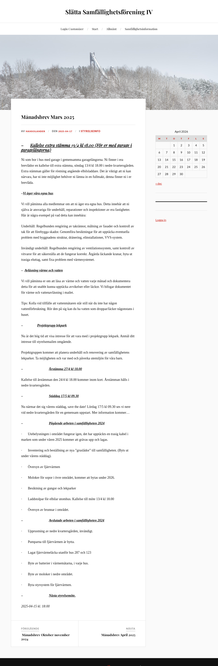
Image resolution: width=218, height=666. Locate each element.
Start (95, 29)
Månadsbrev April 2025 (118, 635)
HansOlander (36, 131)
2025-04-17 (68, 131)
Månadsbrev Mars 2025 (65, 115)
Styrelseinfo (94, 131)
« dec (158, 183)
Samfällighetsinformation (141, 29)
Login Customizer (72, 29)
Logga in (160, 220)
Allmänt (111, 29)
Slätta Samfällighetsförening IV (109, 11)
